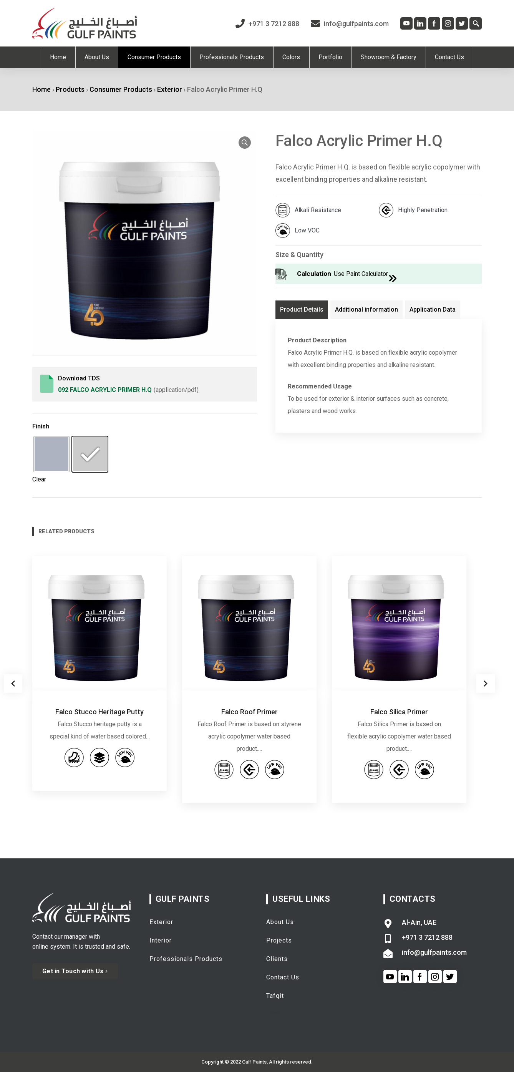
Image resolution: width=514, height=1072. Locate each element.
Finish (40, 426)
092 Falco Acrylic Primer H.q (105, 389)
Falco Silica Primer (399, 712)
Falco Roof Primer (249, 712)
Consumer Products (121, 89)
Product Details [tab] (301, 309)
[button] (245, 142)
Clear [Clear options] (39, 479)
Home (41, 89)
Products (70, 89)
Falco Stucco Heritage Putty (99, 712)
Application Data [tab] (433, 309)
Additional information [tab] (366, 309)
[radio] (51, 454)
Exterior (169, 89)
